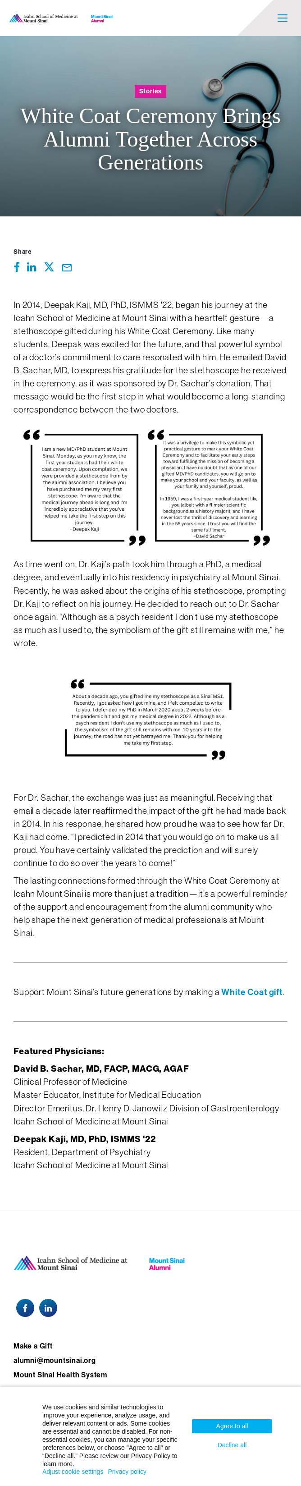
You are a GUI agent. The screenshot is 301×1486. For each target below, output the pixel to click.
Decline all (232, 1445)
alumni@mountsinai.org (55, 1360)
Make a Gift (33, 1346)
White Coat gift (252, 992)
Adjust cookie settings (72, 1471)
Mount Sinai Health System (60, 1375)
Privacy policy (127, 1471)
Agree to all (232, 1426)
